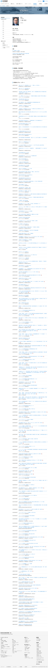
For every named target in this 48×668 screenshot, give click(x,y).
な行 (3, 28)
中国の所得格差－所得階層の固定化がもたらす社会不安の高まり (28, 605)
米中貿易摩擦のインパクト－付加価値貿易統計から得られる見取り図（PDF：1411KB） (32, 268)
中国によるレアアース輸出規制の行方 (24, 88)
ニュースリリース (39, 647)
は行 (3, 30)
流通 (13, 647)
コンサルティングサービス (5, 3)
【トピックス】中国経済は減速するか (24, 498)
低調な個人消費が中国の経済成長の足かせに (25, 134)
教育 (13, 649)
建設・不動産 (14, 641)
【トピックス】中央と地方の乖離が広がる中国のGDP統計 (27, 477)
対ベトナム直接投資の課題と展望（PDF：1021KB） (27, 581)
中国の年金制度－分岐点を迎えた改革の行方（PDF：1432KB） (28, 588)
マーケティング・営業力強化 (4, 644)
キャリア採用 (38, 639)
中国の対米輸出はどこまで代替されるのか (25, 265)
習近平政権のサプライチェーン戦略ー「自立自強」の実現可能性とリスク (29, 203)
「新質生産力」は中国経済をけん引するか (25, 105)
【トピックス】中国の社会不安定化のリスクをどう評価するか (28, 495)
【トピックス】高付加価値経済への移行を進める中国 (26, 533)
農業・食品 (14, 640)
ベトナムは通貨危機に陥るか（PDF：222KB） (26, 571)
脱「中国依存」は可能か (16, 50)
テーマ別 (26, 646)
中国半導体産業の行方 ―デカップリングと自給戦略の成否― (28, 155)
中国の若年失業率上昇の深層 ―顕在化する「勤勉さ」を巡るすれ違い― (29, 171)
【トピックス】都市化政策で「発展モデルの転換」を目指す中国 (28, 438)
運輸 (13, 646)
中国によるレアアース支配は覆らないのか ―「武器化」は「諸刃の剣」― (29, 85)
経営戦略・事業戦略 (3, 640)
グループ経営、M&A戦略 (4, 641)
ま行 (3, 32)
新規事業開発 (2, 645)
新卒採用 (38, 638)
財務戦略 (2, 642)
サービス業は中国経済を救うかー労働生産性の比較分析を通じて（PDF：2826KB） (31, 356)
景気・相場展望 (27, 648)
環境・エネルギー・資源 (15, 644)
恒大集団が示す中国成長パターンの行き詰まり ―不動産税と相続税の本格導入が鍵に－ (31, 197)
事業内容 (38, 645)
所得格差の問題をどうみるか (23, 595)
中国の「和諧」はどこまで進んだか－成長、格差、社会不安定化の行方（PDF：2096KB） (32, 546)
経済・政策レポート (19, 3)
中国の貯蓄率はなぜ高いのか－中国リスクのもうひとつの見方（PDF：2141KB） (31, 422)
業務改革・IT (2, 647)
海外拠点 (38, 649)
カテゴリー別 (26, 642)
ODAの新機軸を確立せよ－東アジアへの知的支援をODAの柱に (28, 621)
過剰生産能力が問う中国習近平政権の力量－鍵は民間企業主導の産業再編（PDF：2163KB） (33, 345)
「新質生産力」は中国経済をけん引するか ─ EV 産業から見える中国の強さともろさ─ (31, 108)
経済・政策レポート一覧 (28, 645)
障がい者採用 (38, 640)
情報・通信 (14, 645)
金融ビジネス (14, 648)
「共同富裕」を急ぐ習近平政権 (23, 200)
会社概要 (38, 644)
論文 (25, 649)
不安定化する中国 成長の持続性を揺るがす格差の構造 (21, 53)
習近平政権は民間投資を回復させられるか (25, 123)
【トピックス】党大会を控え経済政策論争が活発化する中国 (27, 530)
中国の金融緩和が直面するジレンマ (24, 284)
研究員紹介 (35, 3)
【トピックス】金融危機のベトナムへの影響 (25, 563)
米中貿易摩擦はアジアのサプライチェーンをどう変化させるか (28, 254)
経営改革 (2, 643)
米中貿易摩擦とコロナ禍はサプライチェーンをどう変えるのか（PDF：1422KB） (31, 236)
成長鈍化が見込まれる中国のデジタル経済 (25, 278)
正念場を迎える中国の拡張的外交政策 (24, 217)
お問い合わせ (40, 1)
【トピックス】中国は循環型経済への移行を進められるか (27, 540)
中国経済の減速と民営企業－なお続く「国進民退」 (26, 233)
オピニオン (26, 639)
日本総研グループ (39, 646)
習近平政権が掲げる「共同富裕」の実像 (24, 187)
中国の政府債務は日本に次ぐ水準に (24, 152)
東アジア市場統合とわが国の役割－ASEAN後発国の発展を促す (28, 608)
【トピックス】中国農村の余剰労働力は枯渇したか (26, 523)
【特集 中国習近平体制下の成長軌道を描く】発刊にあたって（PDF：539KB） (31, 460)
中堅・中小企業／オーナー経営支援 (5, 646)
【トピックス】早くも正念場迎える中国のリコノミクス (27, 446)
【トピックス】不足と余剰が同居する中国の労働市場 (26, 515)
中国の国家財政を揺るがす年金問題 (24, 165)
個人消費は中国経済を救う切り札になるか (25, 131)
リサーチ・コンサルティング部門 (6, 47)
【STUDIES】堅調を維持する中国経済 (24, 574)
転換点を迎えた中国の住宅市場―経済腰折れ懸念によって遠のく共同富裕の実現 (30, 181)
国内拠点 (38, 648)
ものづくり (14, 643)
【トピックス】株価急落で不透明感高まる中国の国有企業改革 (28, 385)
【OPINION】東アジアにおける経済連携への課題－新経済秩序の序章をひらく (30, 611)
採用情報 (40, 3)
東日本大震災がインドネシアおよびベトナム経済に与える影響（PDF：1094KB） (31, 509)
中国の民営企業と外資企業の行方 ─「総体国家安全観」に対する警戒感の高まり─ (31, 120)
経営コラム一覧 (27, 638)
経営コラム (12, 3)
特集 (1, 638)
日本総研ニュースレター (28, 640)
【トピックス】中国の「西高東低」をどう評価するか (26, 484)
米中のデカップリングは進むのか (23, 251)
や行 (3, 34)
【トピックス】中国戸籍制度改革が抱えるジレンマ (26, 405)
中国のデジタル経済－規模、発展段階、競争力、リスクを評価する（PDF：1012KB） (32, 281)
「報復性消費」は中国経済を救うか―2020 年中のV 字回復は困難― (29, 230)
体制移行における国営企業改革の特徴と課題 (25, 624)
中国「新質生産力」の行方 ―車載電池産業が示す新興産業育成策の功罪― (29, 102)
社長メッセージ (38, 643)
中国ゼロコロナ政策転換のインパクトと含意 (25, 168)
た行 (3, 26)
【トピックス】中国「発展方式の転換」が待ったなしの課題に (28, 467)
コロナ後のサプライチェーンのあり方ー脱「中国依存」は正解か (28, 220)
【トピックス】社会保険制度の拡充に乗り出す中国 (26, 557)
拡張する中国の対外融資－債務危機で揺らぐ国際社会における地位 (28, 214)
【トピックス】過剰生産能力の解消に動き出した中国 (26, 359)
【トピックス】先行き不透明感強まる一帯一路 (25, 322)
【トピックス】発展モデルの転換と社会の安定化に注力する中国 (28, 543)
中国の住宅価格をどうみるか (23, 184)
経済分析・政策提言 (27, 647)
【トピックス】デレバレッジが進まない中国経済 (26, 419)
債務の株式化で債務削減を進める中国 (24, 338)
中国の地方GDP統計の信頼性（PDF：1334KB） (26, 470)
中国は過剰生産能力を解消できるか (24, 99)
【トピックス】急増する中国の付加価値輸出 (25, 375)
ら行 (3, 36)
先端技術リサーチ (27, 641)
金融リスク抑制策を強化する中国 (23, 302)
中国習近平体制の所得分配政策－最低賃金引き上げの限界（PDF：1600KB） (30, 453)
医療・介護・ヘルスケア (15, 642)
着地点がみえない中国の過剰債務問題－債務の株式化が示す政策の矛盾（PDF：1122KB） (32, 287)
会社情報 (46, 3)
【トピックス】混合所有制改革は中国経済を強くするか (27, 310)
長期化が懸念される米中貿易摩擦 (23, 295)
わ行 (3, 38)
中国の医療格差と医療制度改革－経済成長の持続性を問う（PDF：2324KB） (30, 560)
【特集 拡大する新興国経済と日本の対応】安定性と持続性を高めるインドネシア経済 (31, 501)
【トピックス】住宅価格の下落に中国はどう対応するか (27, 408)
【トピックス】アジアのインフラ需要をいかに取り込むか (27, 512)
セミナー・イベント (28, 3)
